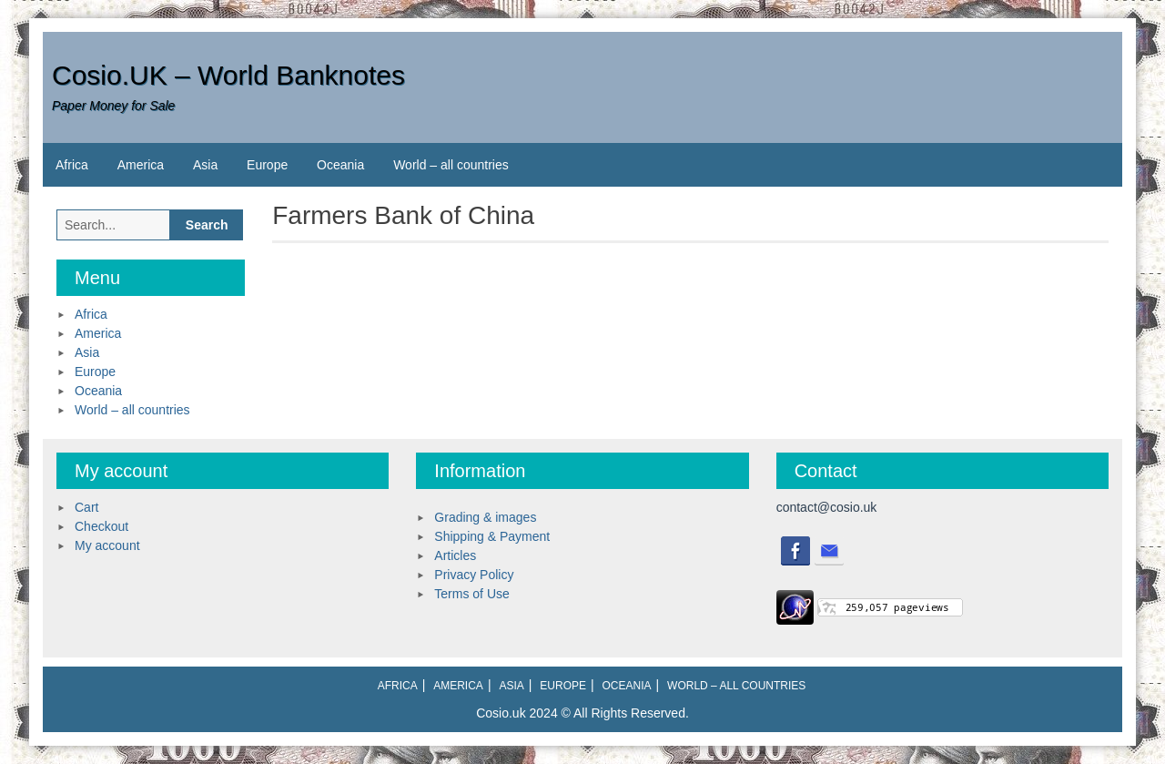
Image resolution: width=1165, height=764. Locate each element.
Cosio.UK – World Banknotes (228, 75)
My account (107, 545)
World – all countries (451, 165)
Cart (86, 507)
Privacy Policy (473, 574)
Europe (267, 165)
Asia (205, 165)
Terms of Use (471, 593)
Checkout (101, 526)
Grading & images (485, 517)
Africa (72, 165)
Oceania (340, 165)
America (140, 165)
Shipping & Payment (492, 536)
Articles (455, 555)
